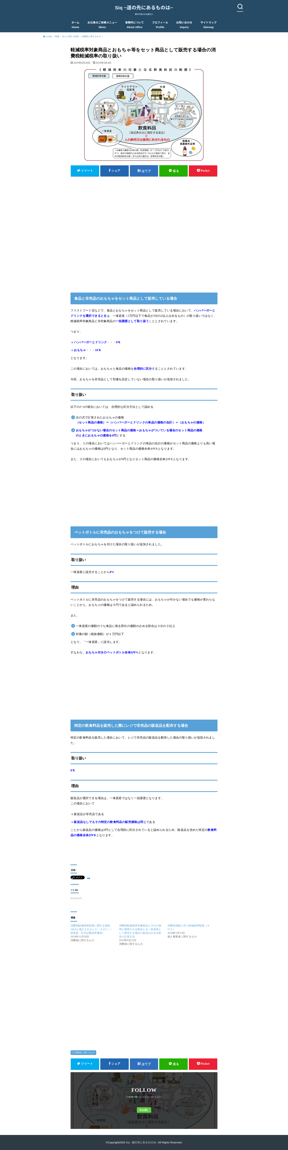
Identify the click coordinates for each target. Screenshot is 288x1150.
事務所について (134, 25)
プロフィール (160, 25)
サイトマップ (208, 25)
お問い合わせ (184, 25)
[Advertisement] (144, 205)
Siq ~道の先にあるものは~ (144, 7)
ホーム (75, 25)
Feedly (144, 1109)
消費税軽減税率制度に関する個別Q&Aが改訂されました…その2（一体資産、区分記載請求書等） (91, 929)
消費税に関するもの (84, 1052)
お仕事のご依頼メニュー (102, 25)
